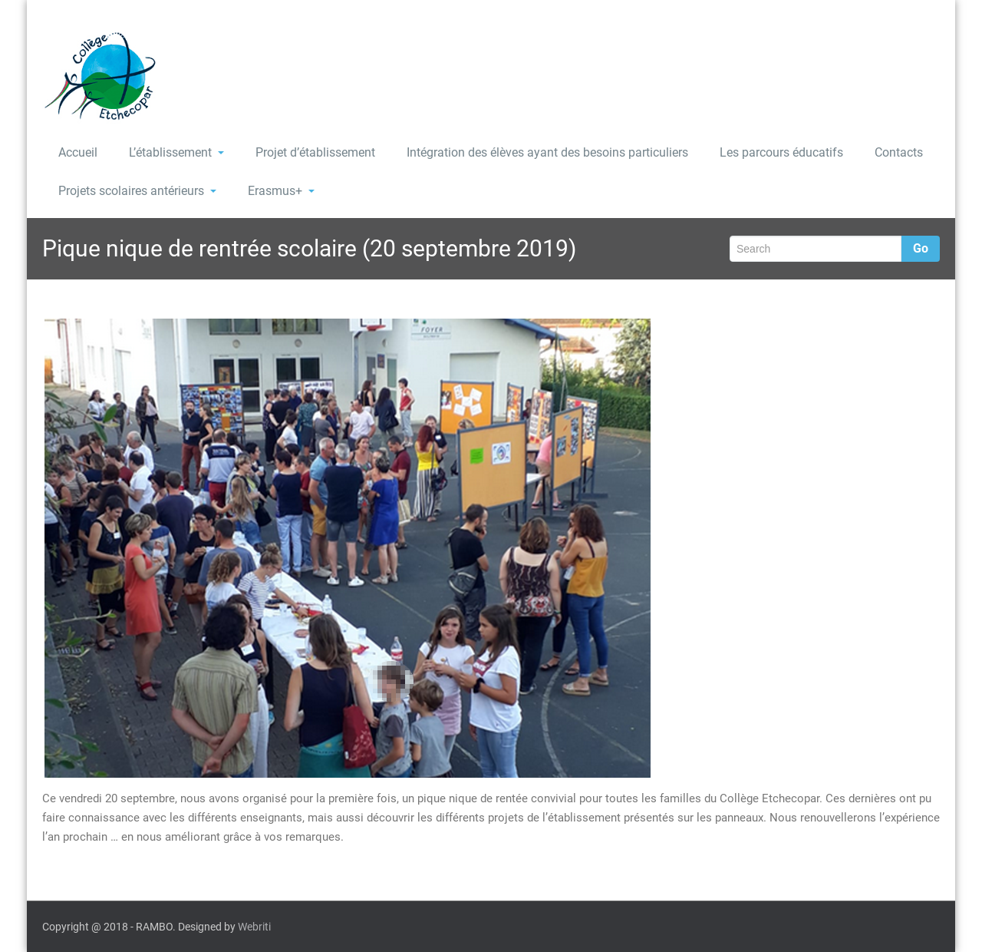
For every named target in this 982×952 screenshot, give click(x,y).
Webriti (254, 927)
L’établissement (176, 152)
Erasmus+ (281, 190)
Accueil (77, 152)
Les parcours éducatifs (781, 152)
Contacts (899, 152)
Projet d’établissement (315, 152)
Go (920, 248)
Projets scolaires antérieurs (137, 190)
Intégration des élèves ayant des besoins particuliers (547, 152)
